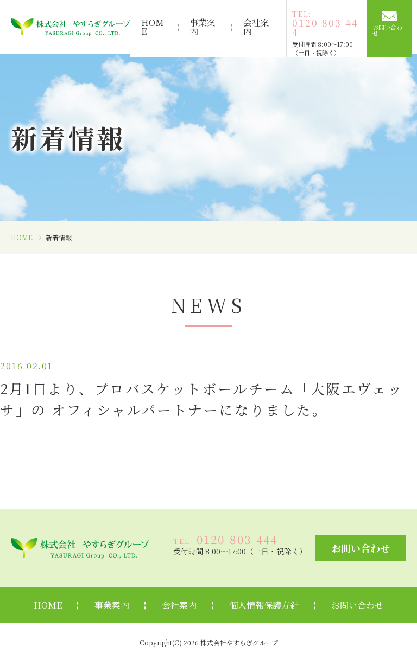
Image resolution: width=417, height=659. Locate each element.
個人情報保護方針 (264, 602)
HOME (149, 27)
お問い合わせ (394, 29)
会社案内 (258, 27)
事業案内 (202, 27)
